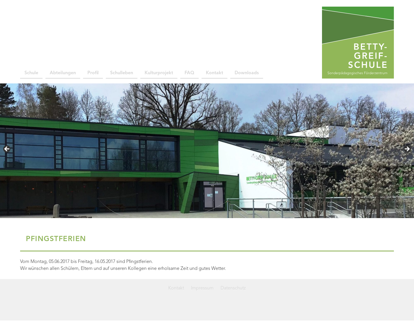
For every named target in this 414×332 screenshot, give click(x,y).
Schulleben (121, 73)
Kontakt (214, 73)
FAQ (189, 73)
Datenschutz (233, 288)
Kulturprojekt (159, 73)
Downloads (247, 73)
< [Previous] (7, 149)
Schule (31, 73)
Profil (93, 73)
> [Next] (406, 149)
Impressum (202, 288)
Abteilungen (63, 73)
